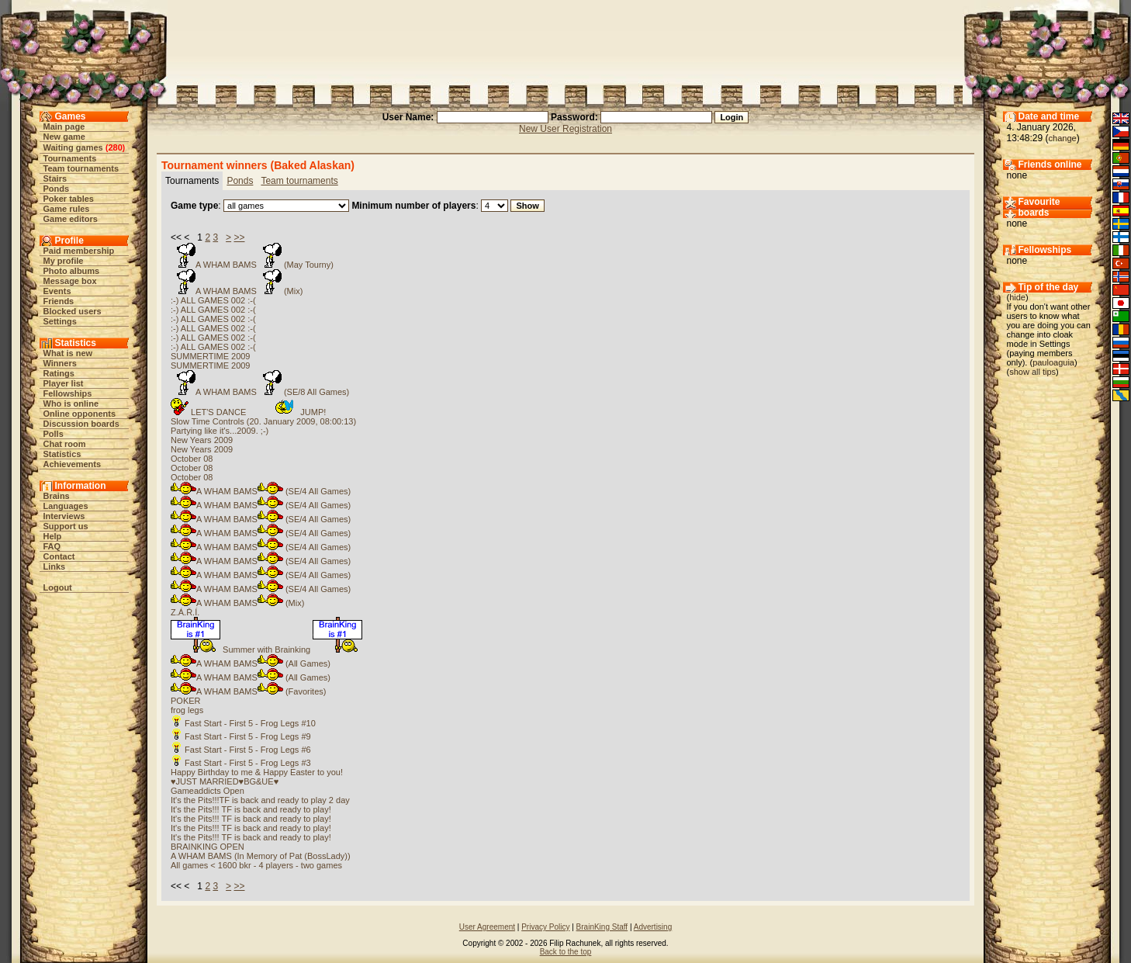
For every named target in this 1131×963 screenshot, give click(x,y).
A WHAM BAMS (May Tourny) (252, 264)
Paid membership (79, 250)
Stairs (55, 178)
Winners (60, 363)
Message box (70, 281)
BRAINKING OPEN (207, 846)
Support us (65, 526)
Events (57, 291)
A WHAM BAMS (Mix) (237, 291)
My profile (63, 260)
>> (238, 237)
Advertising (653, 927)
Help (52, 536)
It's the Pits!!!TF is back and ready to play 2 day (260, 800)
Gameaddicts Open (207, 790)
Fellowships (67, 393)
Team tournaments (81, 168)
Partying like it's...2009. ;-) (219, 430)
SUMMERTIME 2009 (211, 356)
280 (115, 147)
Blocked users (72, 311)
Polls (53, 433)
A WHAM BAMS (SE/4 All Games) (261, 491)
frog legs (187, 710)
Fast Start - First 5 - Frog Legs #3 (241, 762)
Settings (60, 321)
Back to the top (566, 951)
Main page (64, 126)
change (1063, 138)
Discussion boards (81, 423)
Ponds (56, 188)
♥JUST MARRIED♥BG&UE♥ (224, 781)
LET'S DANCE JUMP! (248, 412)
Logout (57, 587)
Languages (65, 506)
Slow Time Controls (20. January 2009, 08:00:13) (263, 421)
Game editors (70, 218)
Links (54, 566)
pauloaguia (1053, 362)
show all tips (1032, 371)
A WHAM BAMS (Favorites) (248, 691)
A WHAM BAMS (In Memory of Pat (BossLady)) (261, 856)
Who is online (71, 403)
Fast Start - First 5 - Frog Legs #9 (241, 736)
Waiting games (73, 147)
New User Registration (565, 128)
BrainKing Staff (602, 927)
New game (64, 136)
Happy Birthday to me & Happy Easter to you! (257, 772)
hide (1017, 297)
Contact (59, 556)
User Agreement (487, 927)
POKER (186, 700)
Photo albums (71, 270)
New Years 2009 (202, 440)
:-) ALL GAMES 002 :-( (213, 300)
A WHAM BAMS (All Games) (250, 663)
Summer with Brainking (266, 649)
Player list (63, 383)
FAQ (52, 546)
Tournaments (70, 158)
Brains (56, 496)
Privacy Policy (545, 927)
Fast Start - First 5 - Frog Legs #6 (241, 749)
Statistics (62, 454)
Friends (58, 301)
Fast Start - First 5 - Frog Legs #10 (243, 723)
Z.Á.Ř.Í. (185, 612)
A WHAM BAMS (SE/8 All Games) (260, 392)
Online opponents (79, 413)
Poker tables (68, 198)
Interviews (64, 516)
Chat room (64, 444)
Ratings (58, 373)
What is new (68, 353)
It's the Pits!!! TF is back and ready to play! (251, 809)
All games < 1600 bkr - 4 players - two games (256, 865)
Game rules (66, 208)
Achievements (72, 464)
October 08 (192, 458)
